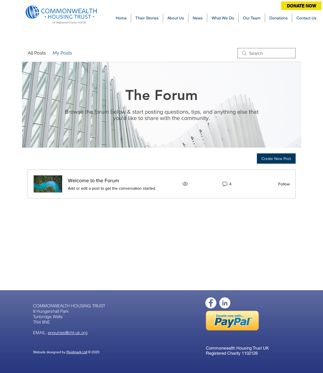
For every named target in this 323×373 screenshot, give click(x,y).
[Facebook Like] (190, 300)
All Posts (37, 53)
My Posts (62, 53)
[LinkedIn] (224, 302)
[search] (266, 53)
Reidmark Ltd (76, 352)
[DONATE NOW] (301, 5)
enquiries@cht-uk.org (68, 332)
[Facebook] (210, 302)
